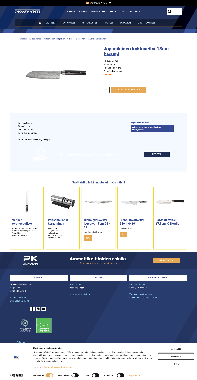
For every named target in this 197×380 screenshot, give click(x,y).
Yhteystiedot (134, 11)
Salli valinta (176, 356)
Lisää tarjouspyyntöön (128, 90)
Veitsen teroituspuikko (22, 221)
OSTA (88, 238)
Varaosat (125, 23)
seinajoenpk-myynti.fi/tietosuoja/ (57, 367)
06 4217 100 (75, 284)
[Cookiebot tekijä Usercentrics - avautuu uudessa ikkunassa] (16, 375)
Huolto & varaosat (158, 278)
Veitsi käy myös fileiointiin (93, 232)
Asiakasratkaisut (98, 11)
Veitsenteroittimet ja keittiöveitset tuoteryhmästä (146, 128)
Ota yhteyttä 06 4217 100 (98, 3)
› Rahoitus (20, 342)
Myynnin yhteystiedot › (80, 294)
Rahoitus (83, 11)
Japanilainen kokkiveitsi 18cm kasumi (90, 39)
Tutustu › (157, 154)
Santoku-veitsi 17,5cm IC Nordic (167, 221)
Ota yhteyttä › (166, 260)
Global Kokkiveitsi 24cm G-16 (132, 221)
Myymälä (39, 278)
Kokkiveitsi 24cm (126, 228)
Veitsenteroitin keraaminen (58, 221)
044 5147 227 (140, 284)
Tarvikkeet (68, 23)
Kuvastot (71, 11)
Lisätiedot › (109, 74)
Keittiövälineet (35, 39)
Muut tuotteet (146, 23)
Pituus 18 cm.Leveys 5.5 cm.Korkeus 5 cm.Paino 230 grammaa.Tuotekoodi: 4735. (55, 233)
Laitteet (51, 23)
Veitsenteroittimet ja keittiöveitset (57, 39)
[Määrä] (107, 90)
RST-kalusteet (90, 23)
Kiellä (176, 363)
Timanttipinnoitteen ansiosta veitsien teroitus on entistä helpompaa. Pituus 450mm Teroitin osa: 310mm (25, 232)
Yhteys (98, 278)
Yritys (122, 11)
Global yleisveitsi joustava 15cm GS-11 (97, 223)
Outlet (109, 23)
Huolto (113, 11)
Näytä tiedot (134, 375)
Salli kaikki (176, 349)
